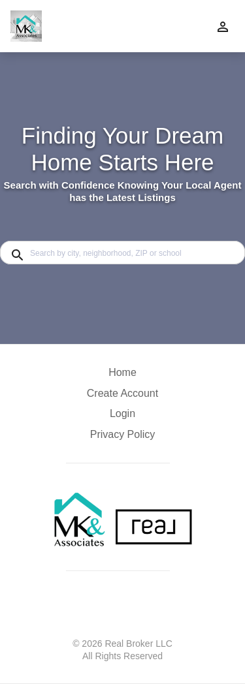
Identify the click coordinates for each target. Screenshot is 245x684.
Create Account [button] (122, 393)
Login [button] (122, 413)
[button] (122, 417)
